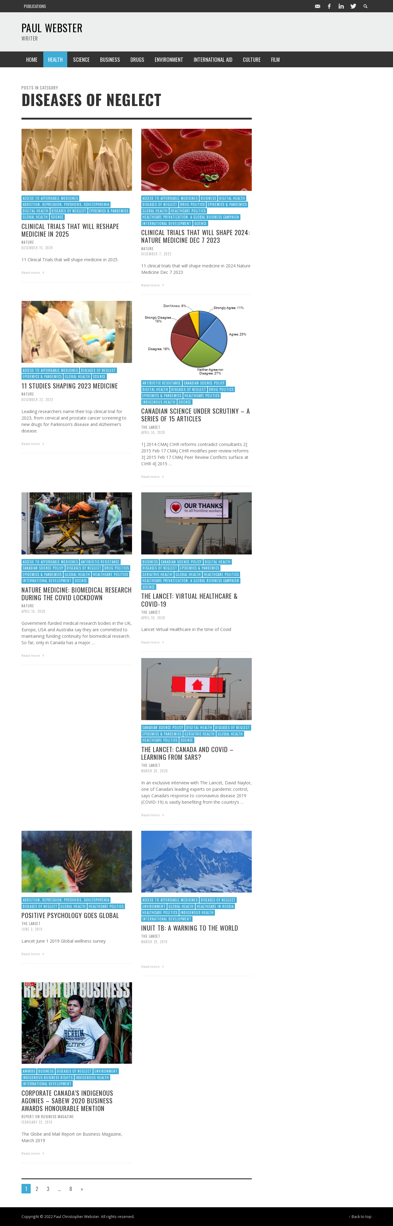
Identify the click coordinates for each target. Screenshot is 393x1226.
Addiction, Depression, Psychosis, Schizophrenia (66, 204)
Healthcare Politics (188, 210)
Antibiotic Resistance (161, 382)
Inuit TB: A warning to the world (189, 927)
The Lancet (150, 426)
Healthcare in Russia (215, 906)
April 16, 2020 (153, 432)
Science (57, 217)
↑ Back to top (360, 1216)
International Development (166, 223)
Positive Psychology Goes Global (70, 915)
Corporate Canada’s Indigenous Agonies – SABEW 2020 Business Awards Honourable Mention (67, 1100)
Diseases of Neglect (69, 210)
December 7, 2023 (156, 253)
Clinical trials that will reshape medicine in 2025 (70, 229)
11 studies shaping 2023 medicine (69, 385)
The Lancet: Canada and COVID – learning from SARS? (187, 753)
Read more (33, 272)
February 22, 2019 (37, 1122)
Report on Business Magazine (47, 1116)
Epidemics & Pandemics (108, 210)
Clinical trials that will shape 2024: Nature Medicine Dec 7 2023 (195, 236)
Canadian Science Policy (204, 382)
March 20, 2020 (154, 770)
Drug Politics (192, 204)
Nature (27, 242)
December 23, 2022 (37, 399)
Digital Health (36, 210)
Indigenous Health (159, 402)
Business (208, 198)
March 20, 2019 (154, 941)
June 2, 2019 (32, 929)
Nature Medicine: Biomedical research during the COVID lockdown (76, 593)
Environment (153, 906)
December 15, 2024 (37, 247)
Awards (29, 1071)
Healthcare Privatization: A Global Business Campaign (190, 217)
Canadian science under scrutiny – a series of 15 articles (195, 414)
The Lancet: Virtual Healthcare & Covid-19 (189, 599)
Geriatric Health (157, 574)
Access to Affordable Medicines (50, 198)
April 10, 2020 (153, 617)
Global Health (35, 217)
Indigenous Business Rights (48, 1077)
